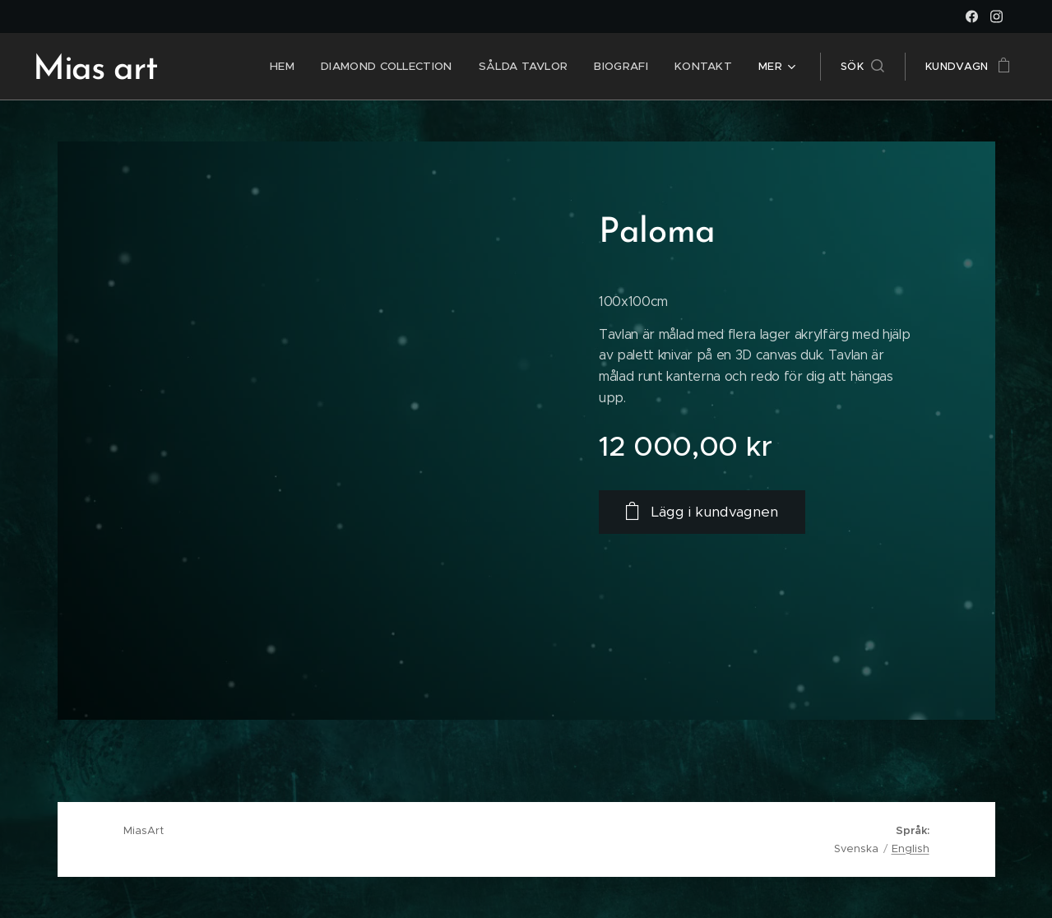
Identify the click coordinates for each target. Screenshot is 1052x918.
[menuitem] (294, 66)
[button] (862, 66)
